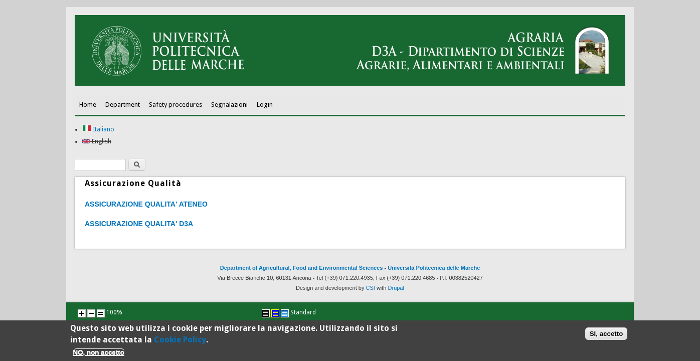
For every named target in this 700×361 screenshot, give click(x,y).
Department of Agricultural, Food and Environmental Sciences (301, 268)
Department (122, 104)
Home (87, 104)
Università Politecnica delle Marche (434, 268)
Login (265, 104)
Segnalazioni (229, 104)
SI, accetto (606, 334)
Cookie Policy (180, 341)
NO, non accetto (98, 353)
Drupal (396, 288)
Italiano (98, 129)
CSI (370, 288)
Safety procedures (175, 104)
